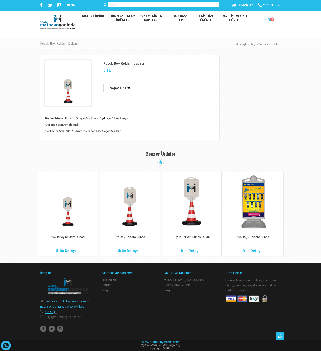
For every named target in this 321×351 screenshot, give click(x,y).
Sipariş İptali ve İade (177, 285)
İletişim (107, 285)
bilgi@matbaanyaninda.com (64, 317)
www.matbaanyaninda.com (160, 342)
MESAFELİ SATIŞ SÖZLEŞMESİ (184, 280)
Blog (105, 290)
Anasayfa (241, 44)
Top (280, 336)
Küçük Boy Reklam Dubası (123, 63)
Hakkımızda (109, 280)
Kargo (168, 290)
